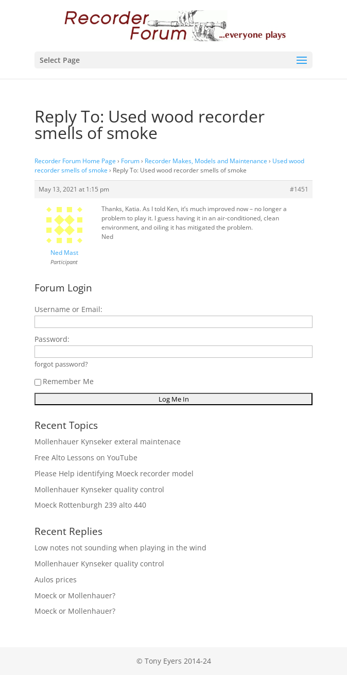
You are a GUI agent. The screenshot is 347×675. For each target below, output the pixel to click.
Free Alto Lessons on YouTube (85, 457)
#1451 (299, 189)
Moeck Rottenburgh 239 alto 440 (90, 505)
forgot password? (61, 364)
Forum (130, 161)
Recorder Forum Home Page (75, 161)
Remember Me (64, 381)
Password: (52, 339)
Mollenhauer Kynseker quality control (99, 489)
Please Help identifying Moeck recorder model (114, 473)
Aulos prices (55, 579)
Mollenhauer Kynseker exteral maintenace (107, 441)
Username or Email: (68, 309)
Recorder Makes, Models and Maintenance (206, 161)
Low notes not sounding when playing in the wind (120, 547)
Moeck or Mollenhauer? (74, 595)
